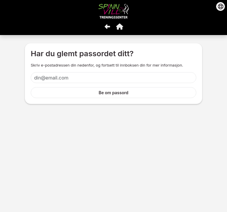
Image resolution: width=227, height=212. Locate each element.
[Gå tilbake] (107, 26)
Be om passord (114, 92)
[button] (120, 26)
